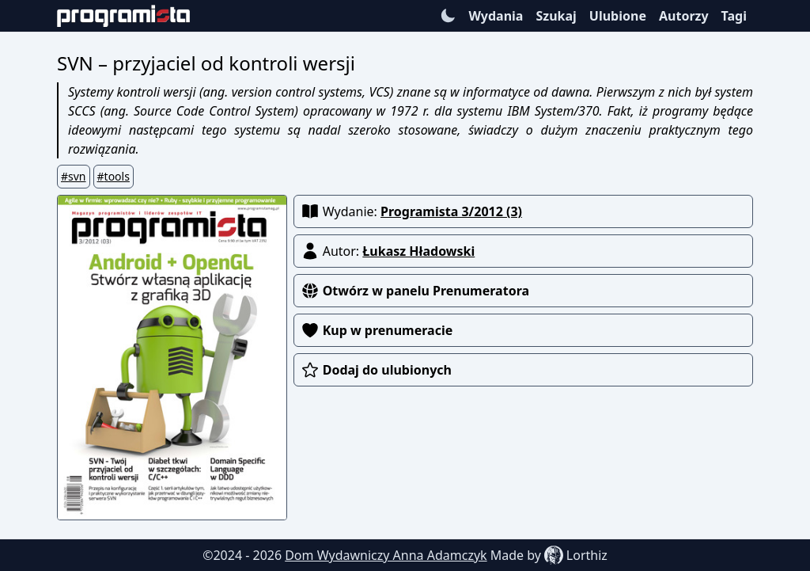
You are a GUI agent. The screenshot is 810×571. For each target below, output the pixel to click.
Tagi (734, 16)
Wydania (495, 16)
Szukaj (556, 16)
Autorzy (684, 16)
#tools (113, 176)
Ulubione (617, 16)
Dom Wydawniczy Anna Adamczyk (386, 555)
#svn (73, 176)
